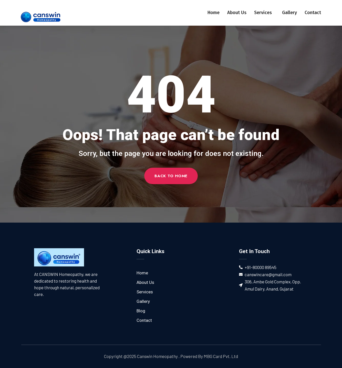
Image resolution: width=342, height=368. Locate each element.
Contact (313, 12)
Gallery (289, 12)
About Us (236, 12)
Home (214, 12)
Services (264, 12)
